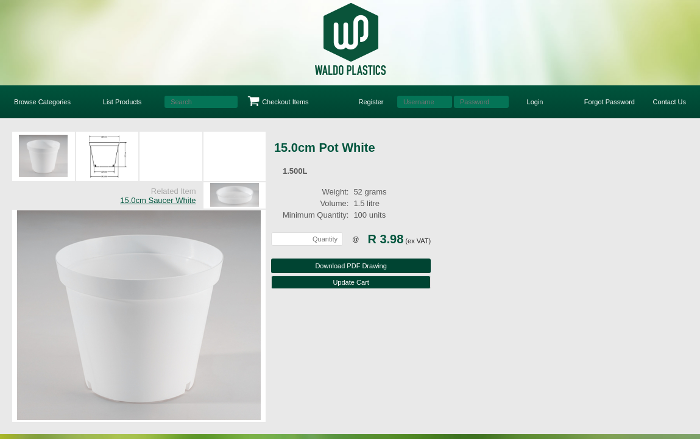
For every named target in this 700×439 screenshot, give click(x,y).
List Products (122, 101)
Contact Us (669, 101)
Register (371, 101)
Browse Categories (42, 101)
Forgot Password (609, 101)
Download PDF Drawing (350, 265)
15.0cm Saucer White (158, 200)
